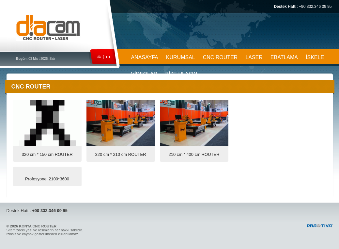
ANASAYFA (144, 57)
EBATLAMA (284, 57)
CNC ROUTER (220, 57)
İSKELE (315, 57)
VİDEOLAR (144, 74)
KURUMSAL (180, 57)
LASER (253, 57)
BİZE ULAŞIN (181, 74)
